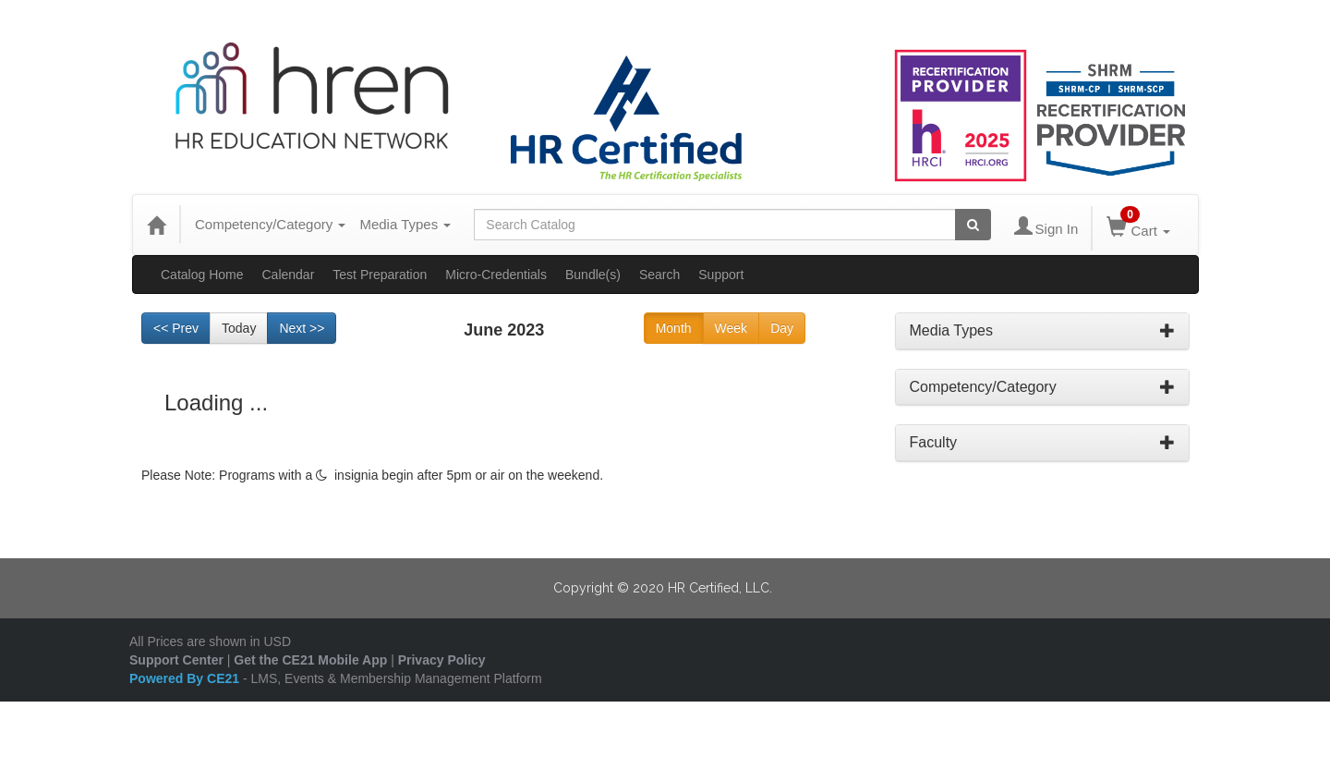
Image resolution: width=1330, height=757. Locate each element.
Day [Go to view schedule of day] (781, 328)
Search (659, 274)
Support (721, 274)
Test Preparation (379, 274)
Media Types (405, 224)
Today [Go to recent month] (239, 328)
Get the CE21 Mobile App (310, 660)
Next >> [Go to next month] (301, 328)
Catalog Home (202, 274)
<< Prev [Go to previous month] (176, 328)
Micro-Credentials (496, 274)
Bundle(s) (593, 274)
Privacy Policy (442, 660)
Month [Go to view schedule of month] (674, 328)
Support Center (176, 660)
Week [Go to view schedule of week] (731, 328)
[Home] (156, 224)
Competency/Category (270, 224)
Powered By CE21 (186, 678)
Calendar (288, 274)
